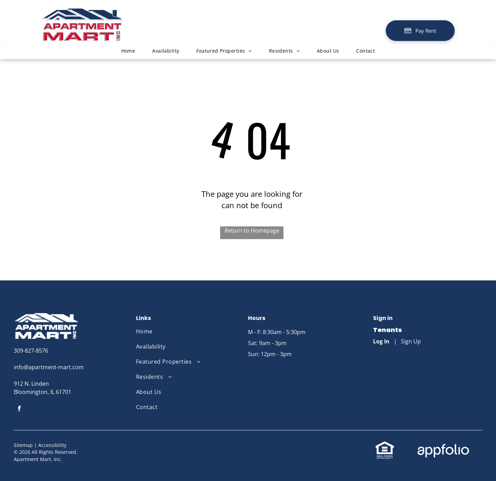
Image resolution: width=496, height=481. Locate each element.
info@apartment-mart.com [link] (49, 367)
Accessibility (52, 445)
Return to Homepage (252, 230)
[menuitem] (128, 50)
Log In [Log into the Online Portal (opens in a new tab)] (381, 341)
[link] (384, 445)
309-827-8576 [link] (31, 350)
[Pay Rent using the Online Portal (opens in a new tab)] (420, 30)
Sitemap (23, 445)
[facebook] (19, 409)
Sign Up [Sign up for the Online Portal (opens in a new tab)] (411, 341)
